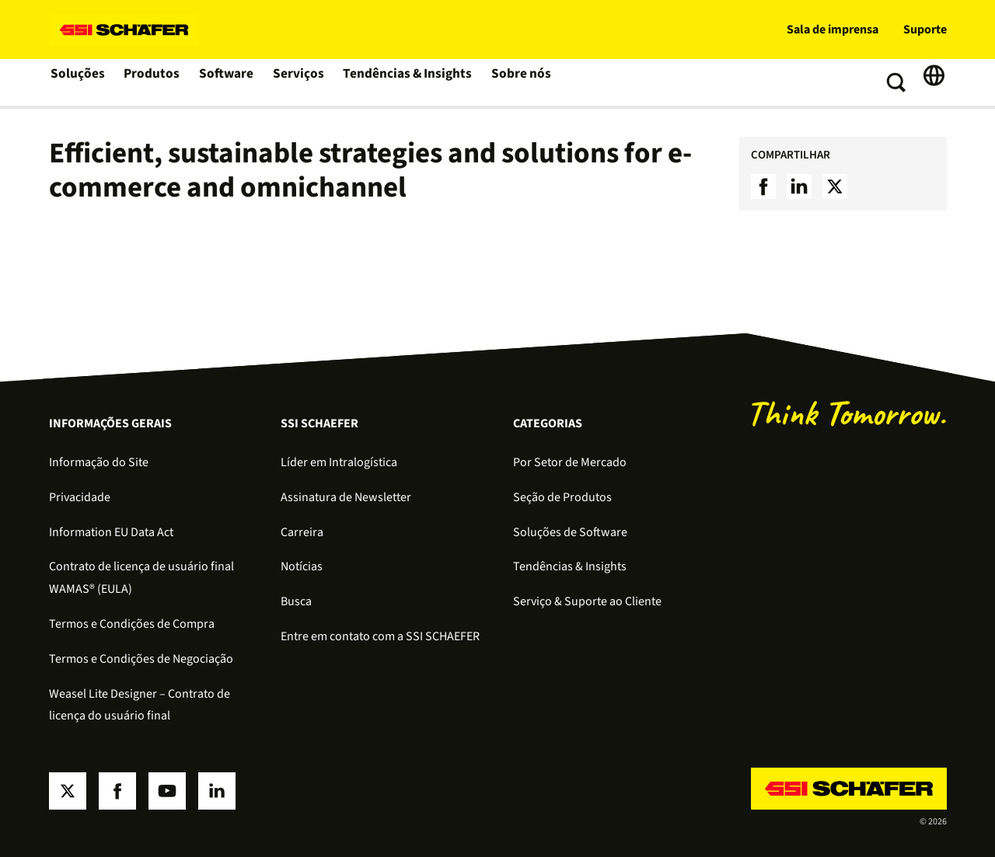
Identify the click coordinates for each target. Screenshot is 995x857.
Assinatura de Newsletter (346, 497)
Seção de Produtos (562, 497)
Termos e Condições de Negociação (141, 658)
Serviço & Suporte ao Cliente (587, 601)
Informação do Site (98, 462)
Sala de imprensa (832, 29)
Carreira (302, 532)
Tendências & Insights (405, 82)
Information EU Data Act (111, 532)
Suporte (925, 29)
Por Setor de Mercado (570, 462)
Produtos (152, 82)
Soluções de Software (570, 532)
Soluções (78, 82)
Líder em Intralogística (339, 462)
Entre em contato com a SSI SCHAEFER (380, 636)
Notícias (302, 566)
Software (227, 82)
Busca (296, 601)
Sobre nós (515, 82)
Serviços (299, 82)
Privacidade (79, 497)
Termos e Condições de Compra (132, 623)
